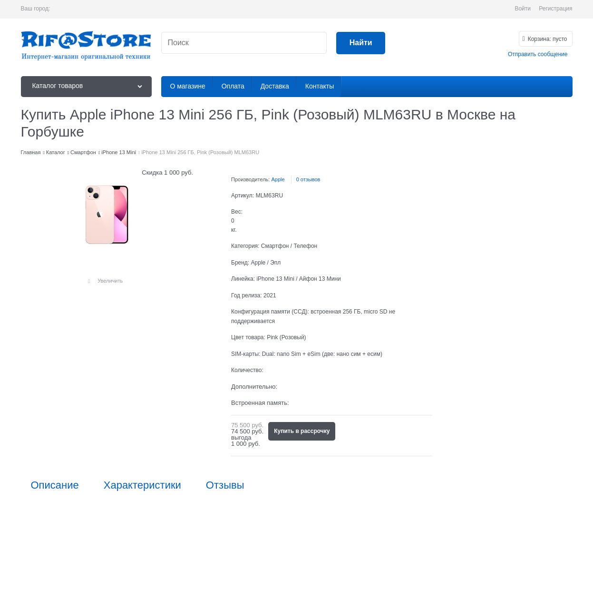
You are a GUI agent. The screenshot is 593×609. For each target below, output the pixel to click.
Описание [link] (55, 485)
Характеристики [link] (142, 485)
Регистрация (555, 8)
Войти (523, 8)
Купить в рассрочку (302, 431)
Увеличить (110, 281)
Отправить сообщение (538, 54)
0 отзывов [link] (308, 179)
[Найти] (360, 43)
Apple (277, 179)
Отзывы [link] (225, 485)
